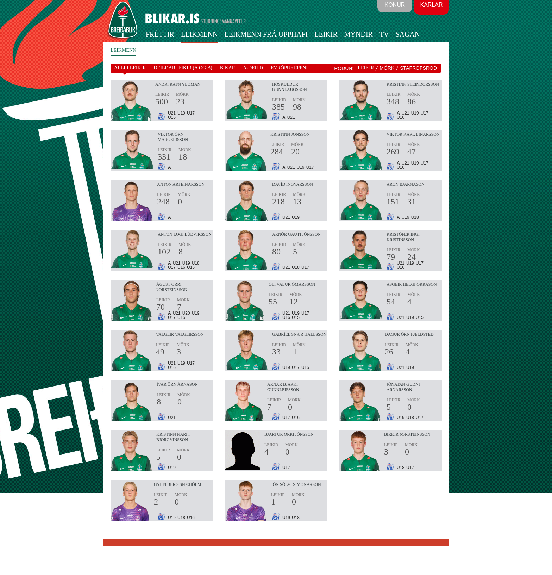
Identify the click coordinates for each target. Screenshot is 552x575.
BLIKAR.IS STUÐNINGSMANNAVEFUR (182, 21)
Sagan (408, 34)
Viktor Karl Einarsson (413, 134)
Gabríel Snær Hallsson (299, 334)
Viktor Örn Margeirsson (173, 137)
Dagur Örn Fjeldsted (409, 334)
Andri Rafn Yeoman (177, 84)
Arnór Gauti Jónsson (296, 234)
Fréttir (160, 34)
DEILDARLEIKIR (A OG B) (183, 67)
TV (384, 34)
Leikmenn (199, 34)
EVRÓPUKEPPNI (289, 67)
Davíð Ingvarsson (292, 184)
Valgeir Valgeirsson (180, 334)
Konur (395, 5)
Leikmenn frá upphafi (266, 34)
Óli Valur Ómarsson (292, 284)
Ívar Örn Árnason (177, 384)
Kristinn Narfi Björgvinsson (173, 437)
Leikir (326, 34)
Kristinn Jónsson (290, 134)
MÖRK (387, 68)
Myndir (358, 34)
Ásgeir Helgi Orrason (412, 284)
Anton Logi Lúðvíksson (185, 234)
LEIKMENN (123, 50)
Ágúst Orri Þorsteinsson (171, 287)
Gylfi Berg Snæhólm (177, 484)
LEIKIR (366, 67)
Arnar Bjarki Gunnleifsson (283, 387)
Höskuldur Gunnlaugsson (289, 87)
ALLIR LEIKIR (130, 67)
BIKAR (228, 67)
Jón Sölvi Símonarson (296, 484)
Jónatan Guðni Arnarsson (403, 387)
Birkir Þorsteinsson (407, 434)
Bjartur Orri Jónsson (289, 434)
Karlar (431, 5)
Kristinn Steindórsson (413, 84)
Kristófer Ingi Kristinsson (403, 237)
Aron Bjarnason (406, 184)
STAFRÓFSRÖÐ (418, 68)
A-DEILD (253, 67)
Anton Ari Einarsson (181, 184)
